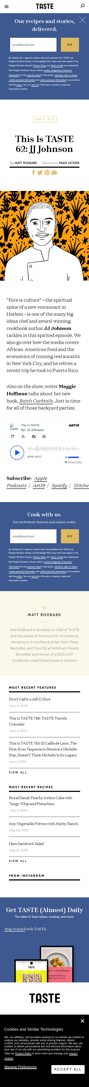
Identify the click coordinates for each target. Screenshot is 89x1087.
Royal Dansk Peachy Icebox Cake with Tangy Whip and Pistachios (40, 800)
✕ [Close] (82, 1021)
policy (19, 85)
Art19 (39, 485)
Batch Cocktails (36, 400)
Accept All (68, 1069)
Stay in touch (14, 928)
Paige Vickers (69, 163)
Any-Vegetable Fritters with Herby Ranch (43, 823)
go (70, 44)
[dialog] (44, 1051)
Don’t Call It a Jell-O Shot (29, 699)
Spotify (59, 485)
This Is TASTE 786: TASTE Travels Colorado (38, 721)
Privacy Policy (23, 1053)
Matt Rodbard (26, 163)
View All (18, 772)
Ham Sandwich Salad (26, 843)
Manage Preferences (20, 1067)
